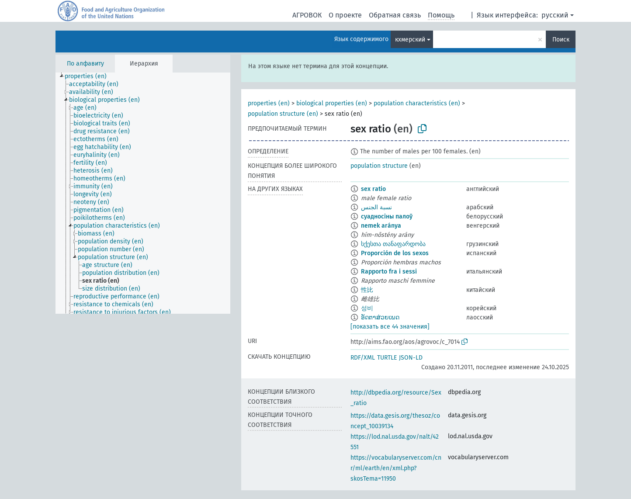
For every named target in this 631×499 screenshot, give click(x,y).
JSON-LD (411, 357)
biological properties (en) (331, 103)
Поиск (560, 39)
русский (555, 15)
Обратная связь (395, 15)
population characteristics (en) (417, 103)
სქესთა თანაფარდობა (393, 244)
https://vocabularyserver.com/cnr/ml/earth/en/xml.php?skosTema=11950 (395, 468)
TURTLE (387, 357)
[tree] (142, 193)
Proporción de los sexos (395, 253)
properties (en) (269, 103)
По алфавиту (85, 63)
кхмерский (410, 39)
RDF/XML (362, 357)
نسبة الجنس (376, 207)
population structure (379, 166)
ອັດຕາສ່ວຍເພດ (380, 317)
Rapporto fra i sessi (389, 271)
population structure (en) (283, 114)
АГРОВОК (307, 15)
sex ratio (373, 189)
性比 (367, 290)
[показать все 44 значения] (390, 326)
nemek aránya (381, 225)
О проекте (345, 15)
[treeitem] (89, 76)
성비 (367, 308)
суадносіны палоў (387, 216)
